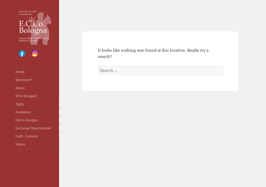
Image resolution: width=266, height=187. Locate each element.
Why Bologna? (26, 96)
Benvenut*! (24, 80)
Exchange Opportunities (33, 128)
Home (20, 72)
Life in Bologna (27, 120)
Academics (23, 112)
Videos (20, 144)
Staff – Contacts (27, 136)
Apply (20, 104)
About (20, 88)
